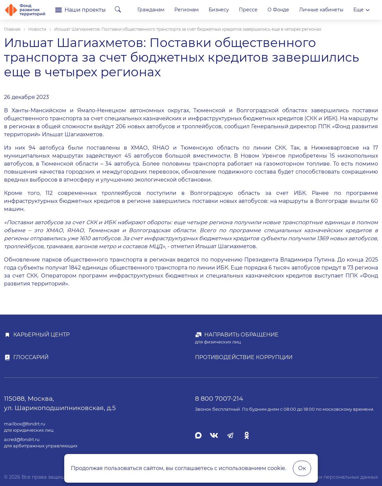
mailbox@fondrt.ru (24, 423)
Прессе (302, 10)
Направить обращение (241, 334)
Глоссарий (31, 357)
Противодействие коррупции (243, 357)
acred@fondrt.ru (22, 439)
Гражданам (205, 10)
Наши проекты (80, 10)
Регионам (241, 10)
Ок (302, 468)
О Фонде (332, 10)
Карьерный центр (41, 334)
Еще (361, 10)
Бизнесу (273, 10)
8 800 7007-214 (219, 398)
